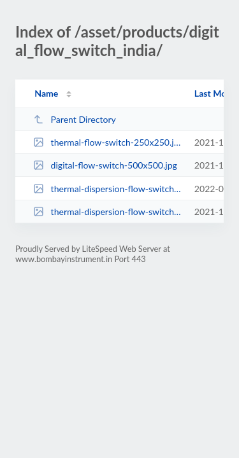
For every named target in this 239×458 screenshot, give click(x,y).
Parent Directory (74, 119)
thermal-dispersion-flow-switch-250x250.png (107, 211)
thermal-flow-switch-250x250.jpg (107, 142)
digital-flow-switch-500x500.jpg (105, 165)
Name (46, 93)
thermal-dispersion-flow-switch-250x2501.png (107, 188)
